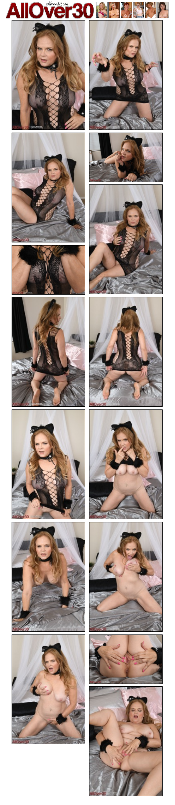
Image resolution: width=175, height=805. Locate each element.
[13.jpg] (48, 689)
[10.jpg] (126, 464)
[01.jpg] (48, 75)
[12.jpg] (126, 577)
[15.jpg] (126, 741)
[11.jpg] (48, 577)
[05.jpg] (126, 239)
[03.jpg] (48, 187)
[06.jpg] (48, 270)
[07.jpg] (48, 352)
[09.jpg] (48, 464)
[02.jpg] (126, 75)
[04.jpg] (126, 157)
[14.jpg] (126, 659)
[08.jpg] (126, 352)
